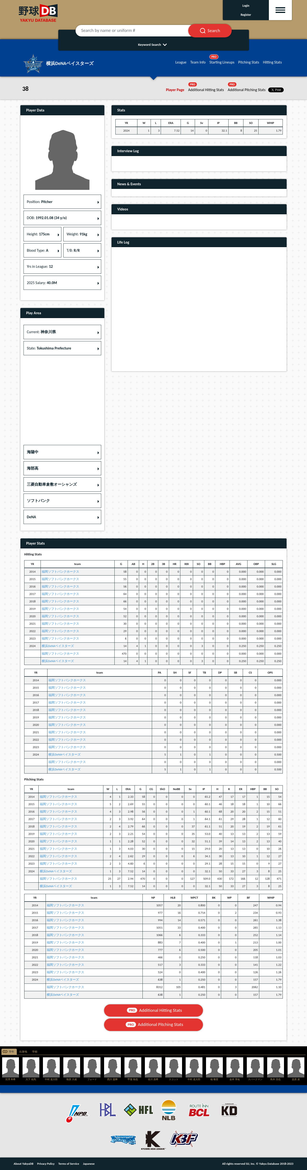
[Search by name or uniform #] (138, 30)
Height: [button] (38, 234)
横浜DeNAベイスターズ (58, 646)
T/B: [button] (73, 250)
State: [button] (49, 348)
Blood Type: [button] (37, 250)
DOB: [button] (47, 217)
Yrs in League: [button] (40, 266)
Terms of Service (68, 1163)
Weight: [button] (77, 234)
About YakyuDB (23, 1163)
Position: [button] (40, 201)
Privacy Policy (45, 1163)
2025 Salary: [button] (42, 282)
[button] (62, 452)
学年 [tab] (11, 1051)
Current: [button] (41, 332)
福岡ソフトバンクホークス (60, 571)
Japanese (89, 1163)
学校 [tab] (34, 1051)
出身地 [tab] (23, 1051)
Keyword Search (153, 44)
